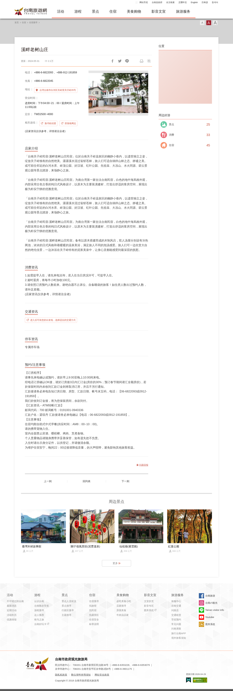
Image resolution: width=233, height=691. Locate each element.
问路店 (175, 610)
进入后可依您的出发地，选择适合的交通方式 (53, 320)
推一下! (119, 61)
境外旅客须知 (178, 637)
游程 (78, 11)
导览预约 (176, 619)
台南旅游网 (31, 11)
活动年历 (12, 615)
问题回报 (149, 61)
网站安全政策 (102, 674)
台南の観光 (211, 602)
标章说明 (94, 624)
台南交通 (176, 605)
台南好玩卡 (40, 624)
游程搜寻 (39, 610)
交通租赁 (176, 615)
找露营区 (94, 615)
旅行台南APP (178, 633)
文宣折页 (149, 601)
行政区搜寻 (68, 610)
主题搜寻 (66, 615)
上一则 (48, 481)
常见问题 (176, 624)
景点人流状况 (69, 601)
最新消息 (12, 605)
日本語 (205, 2)
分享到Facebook (112, 61)
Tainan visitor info (214, 610)
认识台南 (39, 601)
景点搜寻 (66, 605)
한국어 (215, 2)
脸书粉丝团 (50, 123)
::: (136, 2)
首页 (17, 22)
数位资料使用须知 (81, 674)
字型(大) (215, 22)
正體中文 (182, 2)
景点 (95, 11)
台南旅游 (210, 595)
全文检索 (170, 2)
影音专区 (149, 605)
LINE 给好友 (127, 61)
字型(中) (208, 22)
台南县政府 (157, 2)
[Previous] (93, 93)
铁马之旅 (39, 619)
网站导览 (143, 2)
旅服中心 (176, 601)
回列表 (86, 481)
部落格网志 (70, 123)
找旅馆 (92, 605)
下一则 (125, 481)
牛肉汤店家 (122, 615)
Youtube (209, 617)
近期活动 (12, 610)
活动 (60, 11)
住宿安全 (94, 619)
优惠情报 (12, 619)
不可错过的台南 (15, 601)
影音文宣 (158, 11)
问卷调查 (176, 628)
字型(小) (202, 22)
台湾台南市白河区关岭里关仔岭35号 (57, 90)
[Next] (143, 93)
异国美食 (121, 610)
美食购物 (134, 11)
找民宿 (92, 610)
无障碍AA (200, 680)
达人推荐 (39, 615)
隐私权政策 (61, 674)
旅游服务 (183, 11)
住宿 (112, 11)
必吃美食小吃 (123, 601)
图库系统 (149, 610)
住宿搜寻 (33, 22)
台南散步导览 (41, 605)
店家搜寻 (121, 605)
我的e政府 (188, 680)
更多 (115, 563)
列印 (141, 61)
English (194, 2)
